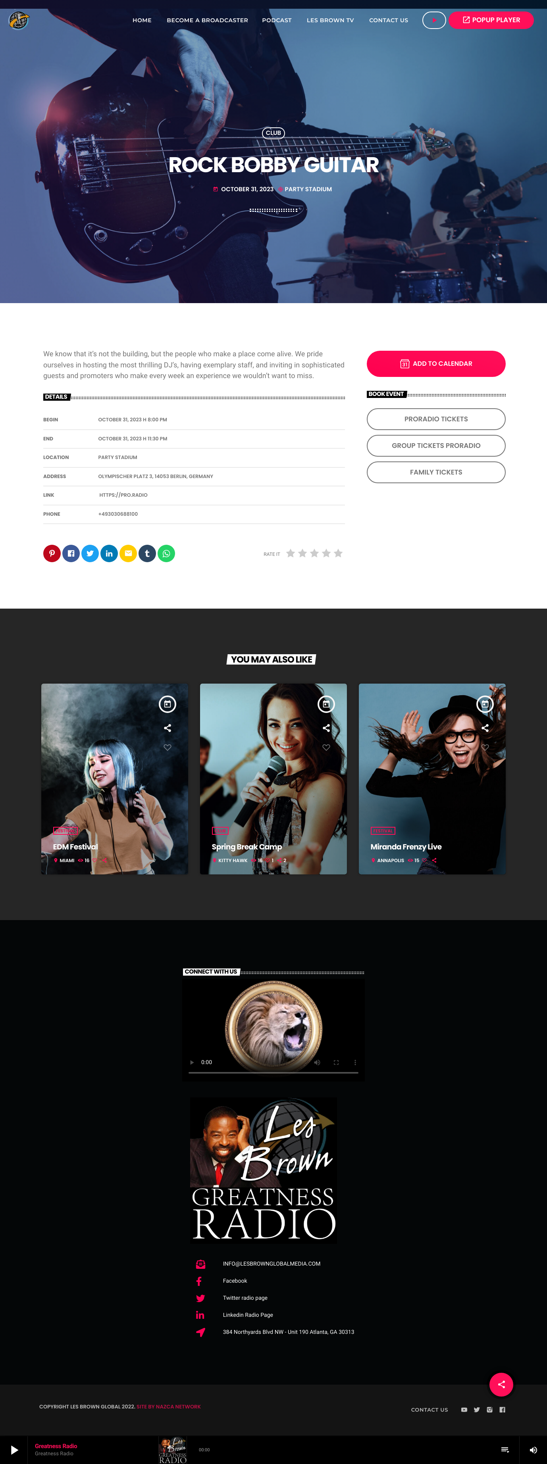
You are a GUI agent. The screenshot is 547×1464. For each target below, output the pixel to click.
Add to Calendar (436, 364)
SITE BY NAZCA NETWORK (169, 1407)
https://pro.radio (123, 495)
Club (273, 133)
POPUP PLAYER (491, 20)
